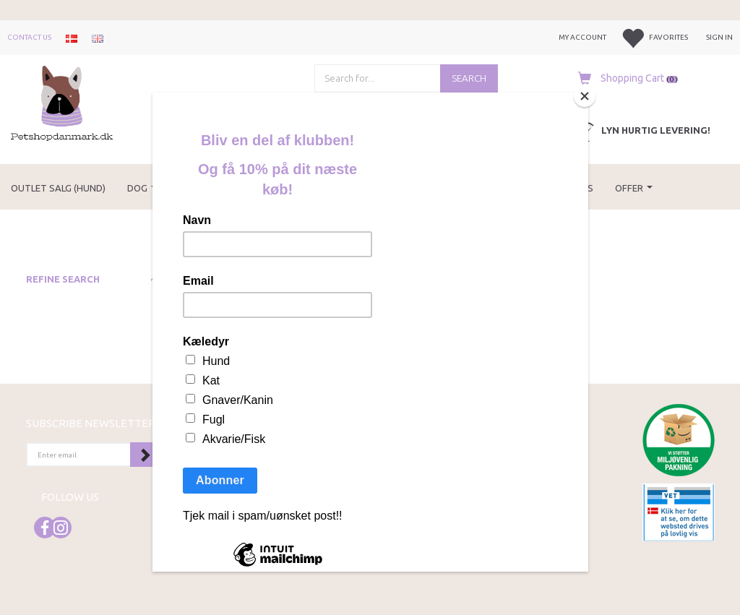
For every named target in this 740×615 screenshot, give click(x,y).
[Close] (584, 96)
